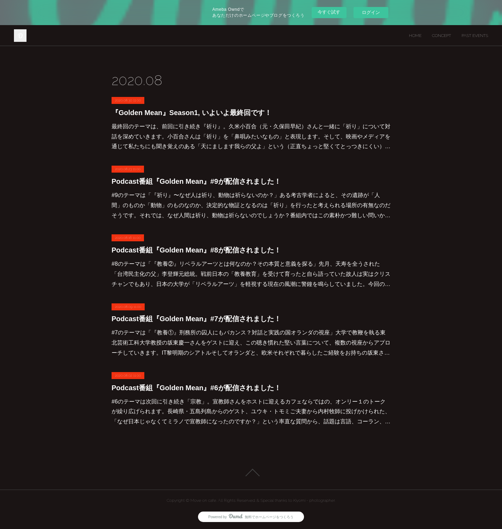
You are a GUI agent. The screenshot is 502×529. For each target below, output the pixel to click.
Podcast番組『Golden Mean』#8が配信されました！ (196, 250)
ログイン (371, 12)
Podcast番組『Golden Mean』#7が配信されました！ (196, 319)
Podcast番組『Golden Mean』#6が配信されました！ (196, 388)
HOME (415, 35)
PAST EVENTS (475, 35)
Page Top (251, 472)
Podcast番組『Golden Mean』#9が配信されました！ (196, 181)
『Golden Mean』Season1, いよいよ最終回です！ (192, 112)
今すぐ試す (329, 12)
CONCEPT (441, 35)
